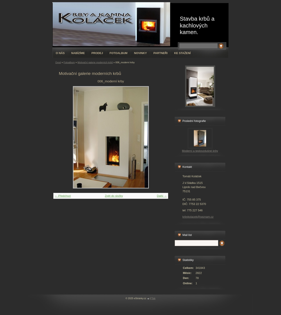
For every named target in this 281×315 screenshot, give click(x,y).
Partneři (160, 53)
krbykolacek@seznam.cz (198, 216)
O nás (60, 53)
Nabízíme (78, 53)
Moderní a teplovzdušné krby (200, 150)
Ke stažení (182, 53)
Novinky (140, 53)
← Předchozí (63, 195)
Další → (162, 195)
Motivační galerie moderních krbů (95, 62)
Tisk (153, 298)
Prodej (97, 53)
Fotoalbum (119, 53)
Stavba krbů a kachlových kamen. (197, 25)
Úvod (58, 62)
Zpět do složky (114, 195)
